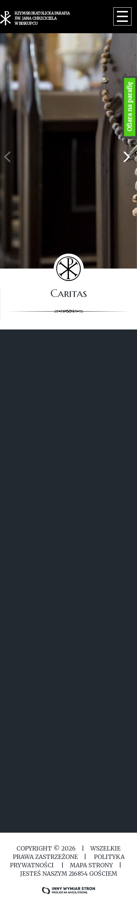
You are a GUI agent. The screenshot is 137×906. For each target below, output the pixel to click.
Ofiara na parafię (129, 107)
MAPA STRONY (91, 865)
